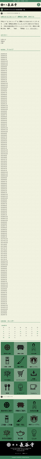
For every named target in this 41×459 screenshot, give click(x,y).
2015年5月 (4, 296)
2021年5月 (4, 163)
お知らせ (3, 39)
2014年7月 (4, 314)
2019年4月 (4, 209)
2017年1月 (4, 259)
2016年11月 (4, 263)
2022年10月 (4, 131)
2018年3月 (4, 233)
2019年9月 (4, 200)
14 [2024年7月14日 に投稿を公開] (37, 331)
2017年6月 (4, 250)
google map (28, 448)
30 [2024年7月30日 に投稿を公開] (9, 337)
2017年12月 (4, 239)
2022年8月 (4, 135)
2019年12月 (4, 194)
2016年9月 (4, 266)
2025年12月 (4, 61)
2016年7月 (4, 270)
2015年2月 (4, 302)
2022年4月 (4, 142)
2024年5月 (4, 96)
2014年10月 (4, 309)
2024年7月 (4, 93)
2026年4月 (4, 54)
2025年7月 (4, 70)
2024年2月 (4, 102)
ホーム (4, 13)
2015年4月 (4, 298)
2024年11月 (4, 85)
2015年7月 (4, 292)
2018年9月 (4, 222)
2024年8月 (4, 91)
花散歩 (3, 41)
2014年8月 (4, 313)
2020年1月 (4, 192)
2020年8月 (4, 179)
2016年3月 (4, 277)
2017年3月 (4, 255)
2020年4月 (4, 187)
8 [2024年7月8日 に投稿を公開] (3, 331)
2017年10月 (4, 242)
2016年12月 (4, 261)
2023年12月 (4, 105)
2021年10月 (4, 154)
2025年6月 (4, 72)
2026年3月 (4, 55)
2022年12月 (4, 128)
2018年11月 (4, 218)
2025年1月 (4, 81)
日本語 (14, 0)
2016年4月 (4, 276)
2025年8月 (4, 68)
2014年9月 (4, 311)
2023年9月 (4, 111)
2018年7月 (4, 226)
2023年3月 (4, 122)
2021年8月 (4, 157)
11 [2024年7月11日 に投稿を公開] (20, 331)
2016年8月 (4, 268)
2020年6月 (4, 183)
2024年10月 (4, 87)
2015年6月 (4, 294)
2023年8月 (4, 113)
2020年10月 (4, 176)
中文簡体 (22, 0)
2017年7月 (4, 248)
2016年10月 (4, 265)
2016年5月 (4, 274)
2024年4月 (4, 98)
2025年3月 (4, 78)
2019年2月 (4, 213)
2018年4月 (4, 231)
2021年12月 (4, 150)
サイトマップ (18, 453)
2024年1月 (4, 104)
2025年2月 (4, 80)
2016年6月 (4, 272)
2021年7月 (4, 159)
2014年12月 (4, 305)
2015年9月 (4, 289)
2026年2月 (4, 57)
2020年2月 (4, 191)
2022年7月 (4, 137)
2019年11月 (4, 196)
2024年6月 (4, 94)
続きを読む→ (34, 28)
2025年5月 (4, 74)
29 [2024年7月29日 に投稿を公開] (3, 337)
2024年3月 (4, 100)
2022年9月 (4, 133)
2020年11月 (4, 174)
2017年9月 (4, 244)
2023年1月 (4, 126)
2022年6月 (4, 139)
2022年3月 (4, 144)
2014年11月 (4, 307)
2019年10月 (4, 198)
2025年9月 (4, 67)
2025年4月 (4, 76)
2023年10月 (4, 109)
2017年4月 (4, 253)
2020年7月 (4, 181)
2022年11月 (4, 129)
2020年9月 (4, 178)
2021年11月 (4, 152)
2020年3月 (4, 189)
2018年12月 (4, 216)
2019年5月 (4, 207)
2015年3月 (4, 300)
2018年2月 (4, 235)
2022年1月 (4, 148)
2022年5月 (4, 141)
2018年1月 (4, 237)
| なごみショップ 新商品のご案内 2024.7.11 (17, 16)
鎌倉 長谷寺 (9, 4)
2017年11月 (4, 241)
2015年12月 (4, 283)
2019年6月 (4, 205)
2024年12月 (4, 83)
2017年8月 (4, 246)
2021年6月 (4, 161)
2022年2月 (4, 146)
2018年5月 (4, 229)
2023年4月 (4, 120)
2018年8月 (4, 224)
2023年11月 (4, 107)
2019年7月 (4, 203)
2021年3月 (4, 166)
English (18, 0)
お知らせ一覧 (9, 396)
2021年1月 (4, 170)
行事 (2, 43)
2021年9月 (4, 155)
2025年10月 (4, 65)
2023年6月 (4, 117)
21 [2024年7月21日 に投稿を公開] (37, 333)
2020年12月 (4, 172)
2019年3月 (4, 211)
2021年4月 (4, 165)
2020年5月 (4, 185)
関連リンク (25, 453)
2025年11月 (4, 63)
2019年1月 (4, 215)
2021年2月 (4, 168)
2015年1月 (4, 303)
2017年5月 (4, 252)
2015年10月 (4, 287)
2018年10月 (4, 220)
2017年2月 (4, 257)
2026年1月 (4, 59)
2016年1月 (4, 281)
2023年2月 (4, 124)
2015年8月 (4, 290)
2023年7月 (4, 115)
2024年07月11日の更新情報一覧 (13, 13)
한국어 (26, 0)
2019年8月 (4, 202)
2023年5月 (4, 118)
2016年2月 (4, 279)
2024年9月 (4, 89)
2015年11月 (4, 285)
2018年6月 (4, 228)
